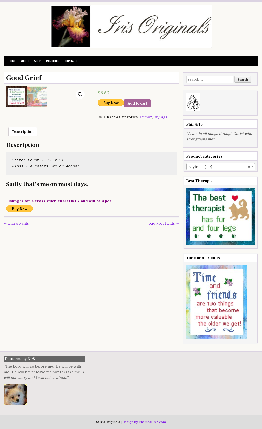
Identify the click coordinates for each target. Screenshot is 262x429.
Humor (146, 117)
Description (23, 199)
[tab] (22, 199)
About (25, 60)
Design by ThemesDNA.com (144, 422)
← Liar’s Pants (16, 291)
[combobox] (220, 166)
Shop (37, 60)
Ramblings (53, 60)
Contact (71, 60)
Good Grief (23, 77)
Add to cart (137, 103)
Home (12, 60)
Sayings (160, 117)
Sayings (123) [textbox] (219, 166)
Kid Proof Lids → (164, 291)
